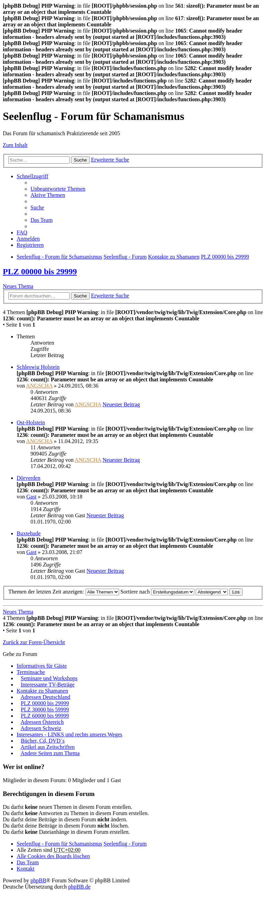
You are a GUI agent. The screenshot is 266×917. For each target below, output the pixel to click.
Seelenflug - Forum (125, 844)
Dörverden (28, 478)
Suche (80, 160)
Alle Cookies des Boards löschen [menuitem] (53, 856)
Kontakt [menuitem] (26, 869)
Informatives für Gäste (42, 666)
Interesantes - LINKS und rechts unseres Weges (69, 734)
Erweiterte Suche (110, 160)
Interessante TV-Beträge (47, 684)
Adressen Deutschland (45, 697)
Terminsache (31, 672)
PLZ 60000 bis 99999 (45, 716)
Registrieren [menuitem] (30, 245)
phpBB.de (79, 887)
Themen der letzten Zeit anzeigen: (63, 592)
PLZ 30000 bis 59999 (45, 709)
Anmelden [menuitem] (28, 239)
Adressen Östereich (42, 722)
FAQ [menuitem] (22, 232)
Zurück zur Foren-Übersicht (34, 642)
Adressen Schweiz (40, 728)
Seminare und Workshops (49, 678)
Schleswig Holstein (38, 367)
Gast (31, 497)
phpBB (38, 880)
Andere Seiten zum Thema (50, 753)
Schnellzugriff (32, 176)
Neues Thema (18, 286)
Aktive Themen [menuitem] (47, 195)
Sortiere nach (158, 592)
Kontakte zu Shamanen (42, 691)
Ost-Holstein (31, 422)
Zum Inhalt (15, 145)
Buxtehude (29, 533)
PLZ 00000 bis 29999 (40, 271)
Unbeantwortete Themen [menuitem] (57, 189)
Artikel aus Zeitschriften (47, 747)
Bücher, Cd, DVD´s (42, 741)
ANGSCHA (39, 386)
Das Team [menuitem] (41, 220)
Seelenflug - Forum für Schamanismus (59, 844)
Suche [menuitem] (37, 207)
